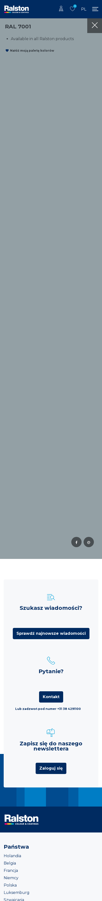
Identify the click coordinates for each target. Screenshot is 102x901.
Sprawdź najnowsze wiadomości (51, 633)
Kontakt (51, 696)
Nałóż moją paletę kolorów (32, 50)
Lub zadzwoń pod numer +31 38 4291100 (48, 709)
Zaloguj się (51, 768)
